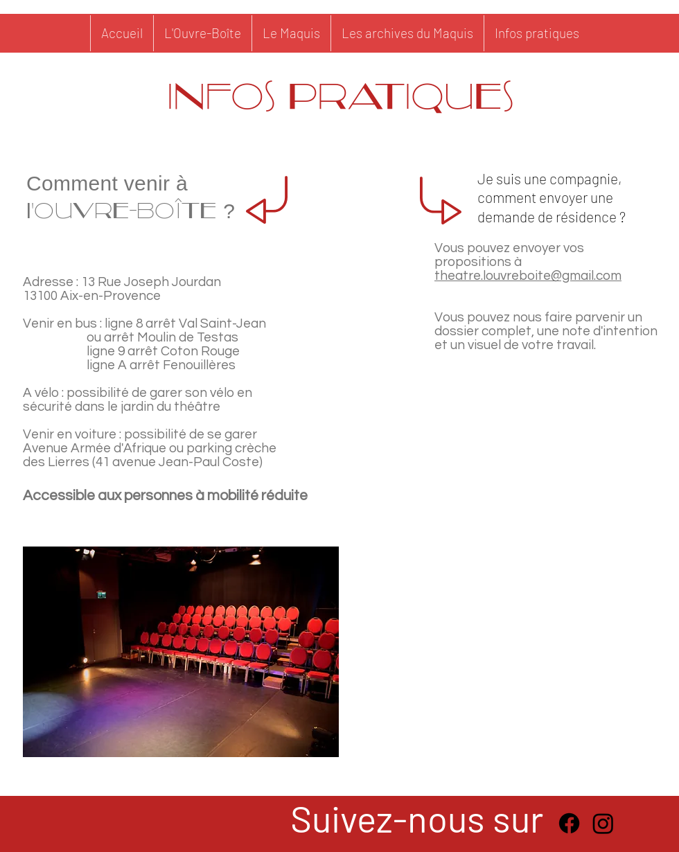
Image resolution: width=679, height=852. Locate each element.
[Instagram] (603, 823)
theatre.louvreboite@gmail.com (527, 276)
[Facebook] (569, 823)
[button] (407, 33)
